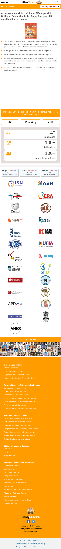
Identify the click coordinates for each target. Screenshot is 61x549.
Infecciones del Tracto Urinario (15, 483)
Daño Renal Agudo (10, 469)
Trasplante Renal (10, 456)
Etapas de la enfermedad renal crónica (17, 425)
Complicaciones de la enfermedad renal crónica (21, 429)
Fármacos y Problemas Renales (15, 493)
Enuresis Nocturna (10, 503)
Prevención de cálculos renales (15, 405)
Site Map (23, 540)
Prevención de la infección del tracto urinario (20, 409)
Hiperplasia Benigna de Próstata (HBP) (18, 490)
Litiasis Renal (9, 486)
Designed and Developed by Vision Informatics (30, 547)
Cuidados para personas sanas (15, 388)
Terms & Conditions (34, 540)
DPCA (6, 452)
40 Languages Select (50, 6)
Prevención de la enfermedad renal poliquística (20, 398)
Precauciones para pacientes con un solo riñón (20, 402)
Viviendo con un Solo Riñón (13, 479)
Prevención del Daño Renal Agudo (16, 395)
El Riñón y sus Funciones (13, 371)
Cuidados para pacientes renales (15, 391)
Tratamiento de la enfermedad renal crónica (19, 436)
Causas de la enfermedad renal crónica (18, 418)
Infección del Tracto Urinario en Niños (17, 500)
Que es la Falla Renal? (12, 465)
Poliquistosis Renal (11, 476)
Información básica (11, 368)
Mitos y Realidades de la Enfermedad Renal (19, 378)
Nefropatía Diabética (11, 472)
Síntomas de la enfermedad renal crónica (18, 422)
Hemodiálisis (8, 449)
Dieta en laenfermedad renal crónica (17, 439)
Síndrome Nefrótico (11, 496)
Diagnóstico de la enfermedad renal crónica (19, 432)
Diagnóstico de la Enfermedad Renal (17, 375)
